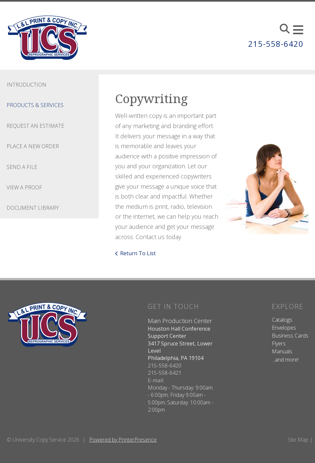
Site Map (298, 439)
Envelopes (284, 327)
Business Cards (290, 335)
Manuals (282, 351)
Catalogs (282, 319)
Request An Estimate (35, 125)
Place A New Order (33, 146)
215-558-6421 (164, 372)
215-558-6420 (275, 44)
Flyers (279, 343)
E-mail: (156, 380)
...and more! (285, 359)
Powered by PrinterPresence (123, 439)
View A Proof (24, 187)
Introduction (26, 84)
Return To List (138, 253)
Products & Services (35, 105)
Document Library (33, 207)
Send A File (22, 167)
